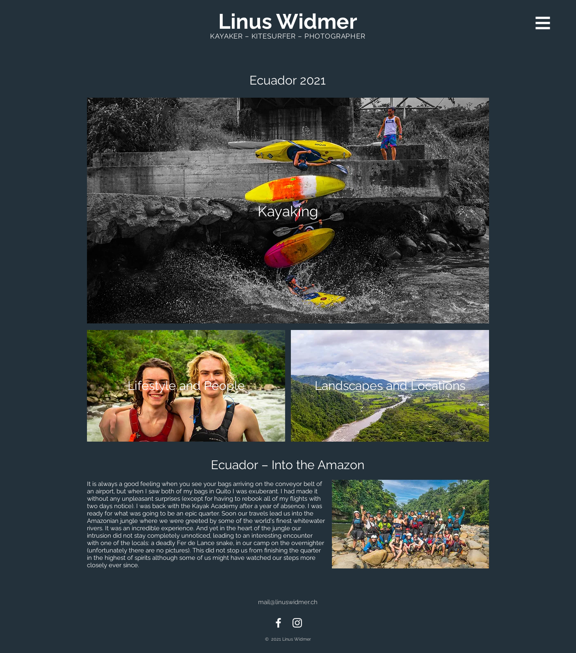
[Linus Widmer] (287, 21)
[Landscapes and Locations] (390, 386)
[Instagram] (297, 622)
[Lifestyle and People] (186, 385)
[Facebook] (278, 622)
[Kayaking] (288, 211)
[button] (543, 23)
